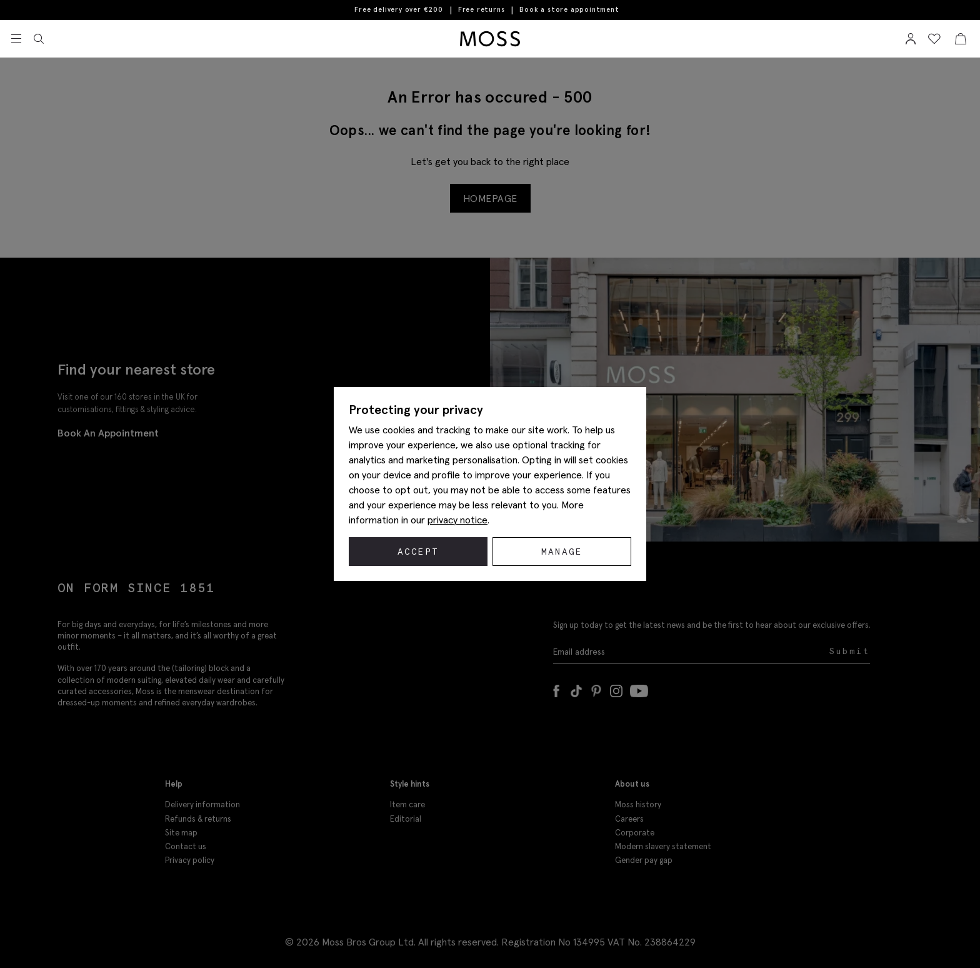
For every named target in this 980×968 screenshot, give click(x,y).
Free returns (481, 10)
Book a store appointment (569, 9)
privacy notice (458, 519)
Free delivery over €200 (398, 10)
